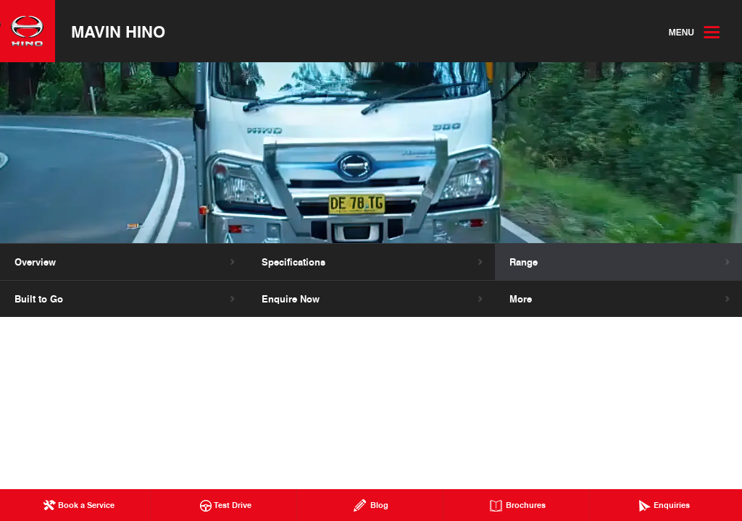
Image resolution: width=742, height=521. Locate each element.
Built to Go (38, 299)
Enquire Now (291, 299)
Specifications (293, 262)
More (520, 299)
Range (523, 262)
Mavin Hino (118, 31)
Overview (35, 262)
